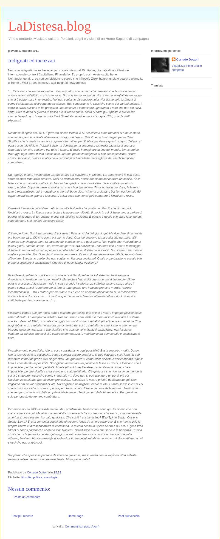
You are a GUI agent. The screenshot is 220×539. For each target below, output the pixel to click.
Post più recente (22, 516)
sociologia (50, 477)
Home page (75, 516)
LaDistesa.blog (49, 26)
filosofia (26, 477)
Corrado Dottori (187, 59)
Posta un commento (27, 497)
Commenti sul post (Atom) (82, 526)
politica (37, 477)
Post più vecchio (129, 516)
